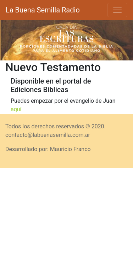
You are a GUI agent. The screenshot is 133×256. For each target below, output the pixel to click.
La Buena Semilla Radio (43, 10)
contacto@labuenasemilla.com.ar (47, 135)
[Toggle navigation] (117, 10)
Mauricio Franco (70, 149)
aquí (16, 109)
